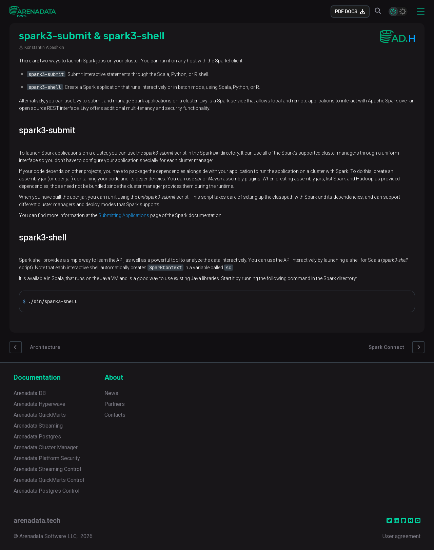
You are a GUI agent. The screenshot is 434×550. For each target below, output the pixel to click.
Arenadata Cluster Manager (46, 447)
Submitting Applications (123, 215)
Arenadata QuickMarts (40, 415)
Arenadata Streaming (38, 426)
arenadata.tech (37, 520)
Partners (114, 404)
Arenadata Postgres (37, 436)
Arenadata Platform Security (47, 458)
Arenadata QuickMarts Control (49, 480)
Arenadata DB (30, 393)
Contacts (114, 415)
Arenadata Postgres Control (46, 491)
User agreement (401, 536)
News (111, 393)
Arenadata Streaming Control (47, 469)
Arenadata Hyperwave (39, 404)
